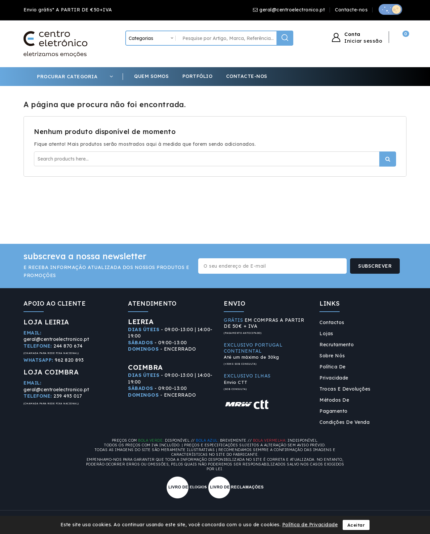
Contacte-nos (351, 10)
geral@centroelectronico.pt (292, 10)
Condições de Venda (344, 422)
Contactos (331, 322)
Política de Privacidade (333, 372)
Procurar (387, 159)
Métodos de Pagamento (334, 405)
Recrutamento (336, 345)
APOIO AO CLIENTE (55, 303)
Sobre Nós (332, 356)
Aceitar (356, 525)
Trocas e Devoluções (345, 389)
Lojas (326, 333)
